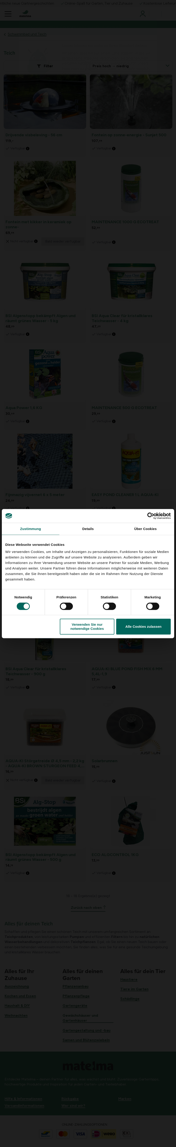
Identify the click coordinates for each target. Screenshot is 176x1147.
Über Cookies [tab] (145, 529)
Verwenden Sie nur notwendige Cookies (87, 627)
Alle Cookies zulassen (143, 626)
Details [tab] (88, 529)
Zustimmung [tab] (30, 529)
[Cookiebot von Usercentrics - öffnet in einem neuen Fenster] (151, 515)
